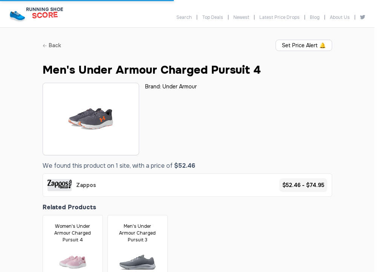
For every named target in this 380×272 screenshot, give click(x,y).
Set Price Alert (304, 45)
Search (184, 17)
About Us (340, 17)
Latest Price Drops (279, 17)
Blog (315, 17)
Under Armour (179, 86)
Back (52, 45)
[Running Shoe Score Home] (17, 15)
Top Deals (212, 17)
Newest (241, 17)
